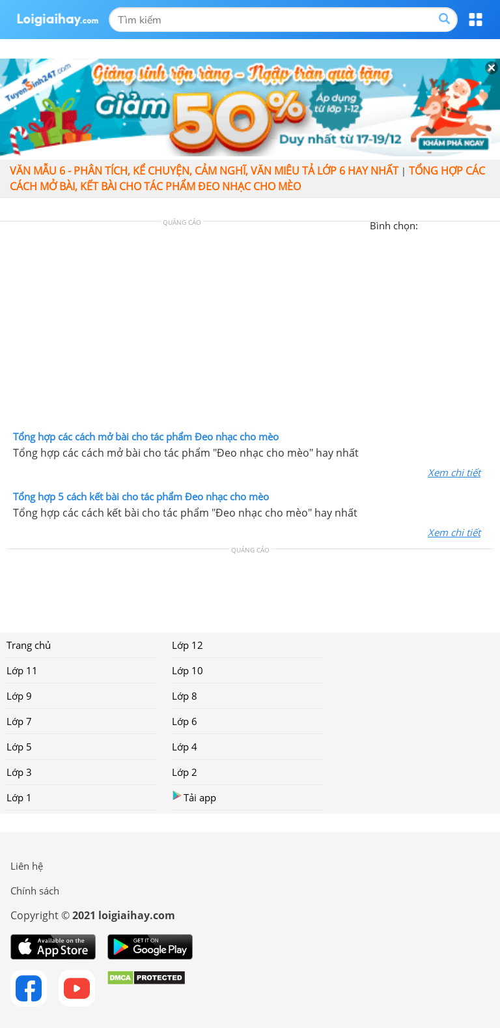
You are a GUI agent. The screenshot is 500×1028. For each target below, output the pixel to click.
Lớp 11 (22, 670)
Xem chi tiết (454, 472)
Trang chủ (29, 644)
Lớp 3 (19, 771)
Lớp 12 (187, 644)
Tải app (194, 797)
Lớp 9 (19, 695)
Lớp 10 (187, 670)
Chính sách (34, 890)
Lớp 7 (19, 721)
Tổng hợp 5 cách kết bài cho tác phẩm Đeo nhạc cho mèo (141, 496)
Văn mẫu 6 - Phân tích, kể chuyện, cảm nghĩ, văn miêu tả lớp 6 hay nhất (204, 171)
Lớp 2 (184, 771)
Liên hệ (26, 865)
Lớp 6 (184, 721)
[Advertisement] (250, 329)
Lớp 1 (19, 797)
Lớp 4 (184, 746)
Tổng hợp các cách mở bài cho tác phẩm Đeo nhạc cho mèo (146, 436)
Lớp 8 (184, 695)
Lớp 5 (19, 746)
